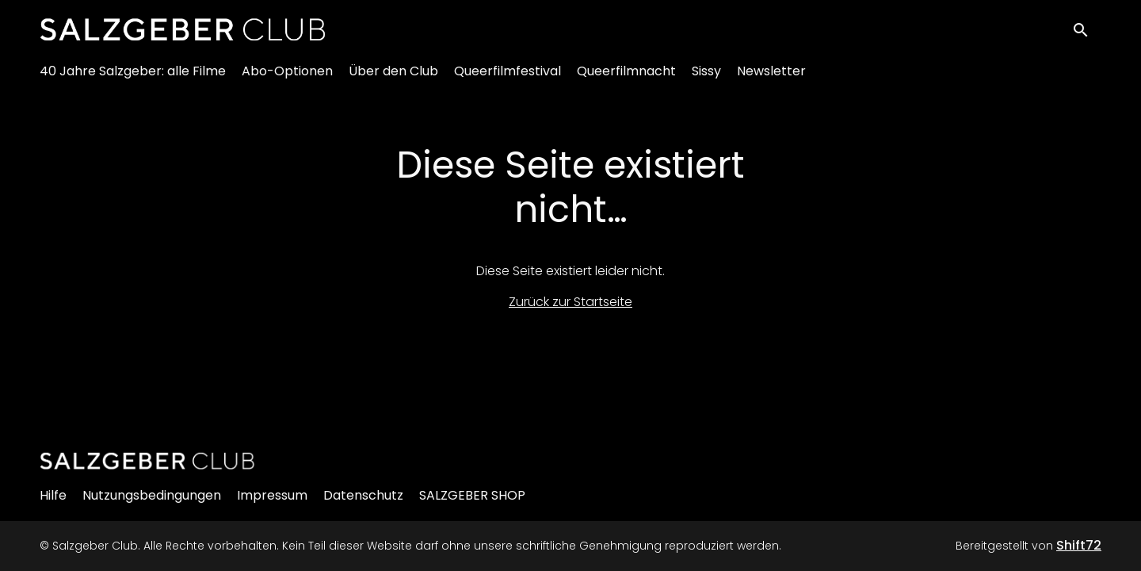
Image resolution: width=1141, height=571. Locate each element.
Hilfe (53, 495)
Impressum (272, 495)
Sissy (706, 80)
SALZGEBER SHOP (472, 495)
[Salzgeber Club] (147, 460)
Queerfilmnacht (626, 80)
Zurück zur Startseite (570, 302)
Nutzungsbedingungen (151, 495)
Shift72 (1078, 545)
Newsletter (771, 80)
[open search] (1087, 33)
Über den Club (393, 80)
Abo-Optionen (287, 80)
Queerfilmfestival (507, 80)
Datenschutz (363, 495)
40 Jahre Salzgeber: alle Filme (133, 80)
